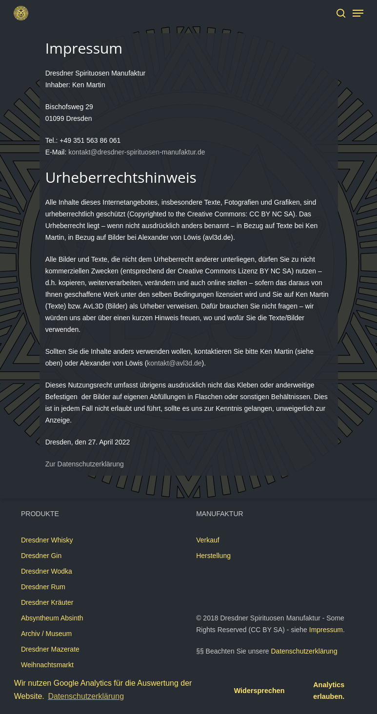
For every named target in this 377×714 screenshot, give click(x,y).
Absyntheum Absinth (52, 618)
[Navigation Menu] (358, 13)
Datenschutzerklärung (304, 651)
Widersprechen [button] (259, 691)
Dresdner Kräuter (47, 602)
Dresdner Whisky (47, 540)
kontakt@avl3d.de (174, 363)
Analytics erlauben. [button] (328, 690)
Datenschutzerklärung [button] (86, 696)
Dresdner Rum (43, 587)
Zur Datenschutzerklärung (84, 464)
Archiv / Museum (46, 633)
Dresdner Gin (41, 556)
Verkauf (207, 540)
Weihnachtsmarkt (47, 665)
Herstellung (213, 556)
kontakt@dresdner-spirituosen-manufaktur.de (136, 152)
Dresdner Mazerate (50, 649)
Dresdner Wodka (46, 571)
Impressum (326, 630)
